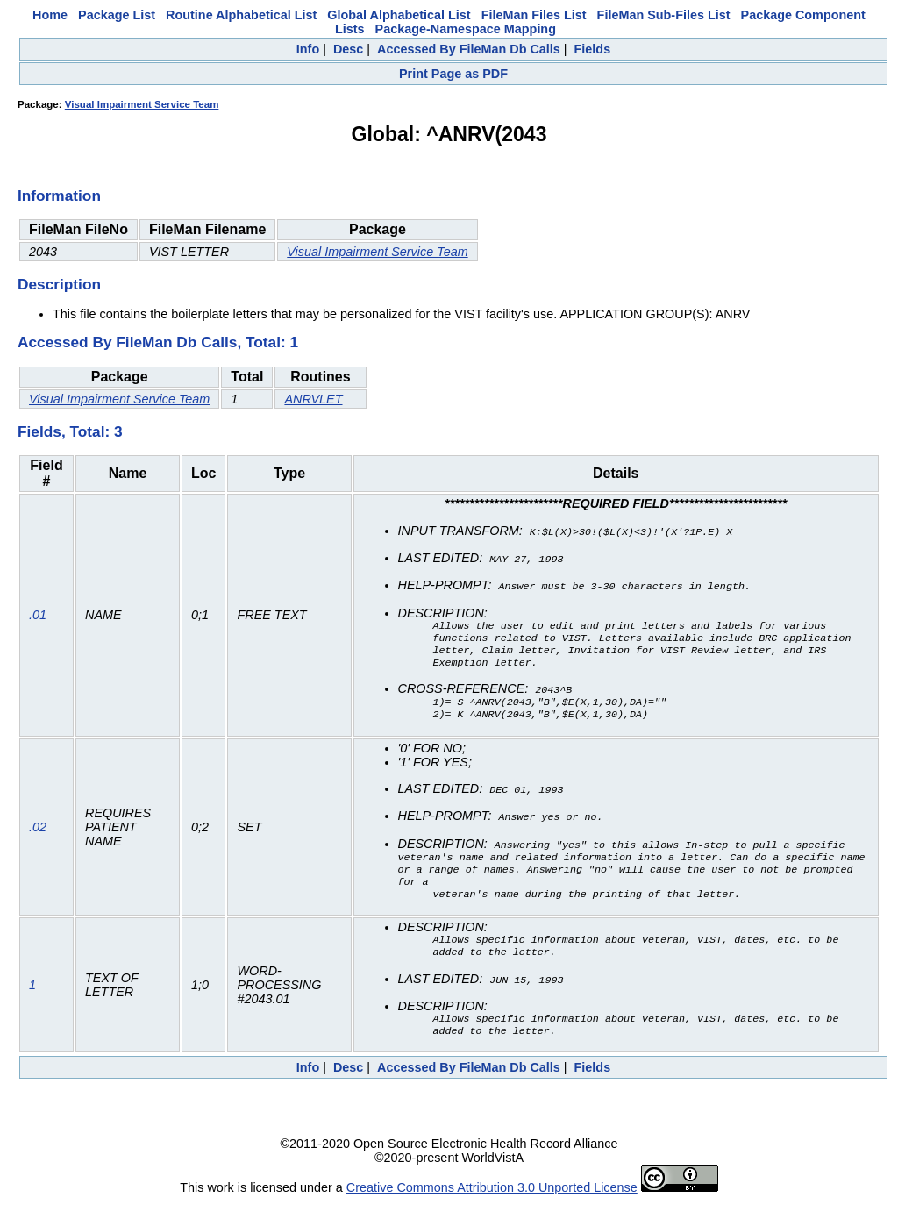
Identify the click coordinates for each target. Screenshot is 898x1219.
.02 (37, 836)
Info (307, 49)
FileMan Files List (534, 15)
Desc (348, 49)
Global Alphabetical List (398, 15)
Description (59, 284)
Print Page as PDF (453, 74)
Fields (592, 49)
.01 (37, 618)
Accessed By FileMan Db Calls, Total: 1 (158, 342)
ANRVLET (313, 399)
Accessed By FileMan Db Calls (468, 49)
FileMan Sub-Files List (664, 15)
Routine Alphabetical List (241, 15)
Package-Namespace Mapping (465, 29)
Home (50, 15)
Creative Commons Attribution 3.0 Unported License (492, 1205)
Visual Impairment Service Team (142, 104)
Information (59, 195)
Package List (116, 15)
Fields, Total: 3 (70, 431)
